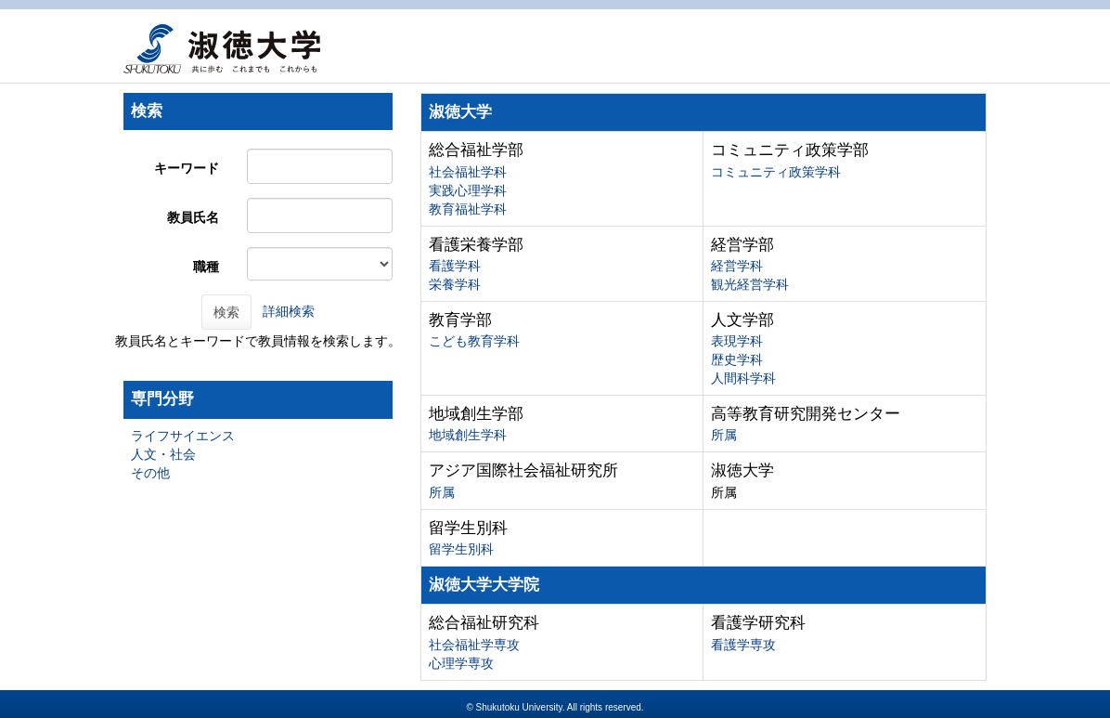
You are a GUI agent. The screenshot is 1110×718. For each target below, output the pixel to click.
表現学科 (737, 340)
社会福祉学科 (468, 171)
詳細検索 (289, 311)
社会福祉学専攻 (474, 644)
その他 (150, 472)
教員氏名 (193, 217)
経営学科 (737, 265)
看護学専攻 (743, 644)
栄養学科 (455, 284)
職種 (206, 266)
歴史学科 (737, 359)
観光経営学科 (750, 284)
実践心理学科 (468, 190)
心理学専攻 (461, 663)
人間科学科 (743, 378)
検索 (226, 312)
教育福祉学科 (468, 209)
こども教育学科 (474, 340)
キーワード (186, 168)
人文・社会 (163, 454)
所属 (724, 434)
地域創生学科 (468, 434)
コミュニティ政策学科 (776, 171)
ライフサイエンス (183, 435)
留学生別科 (461, 549)
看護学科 (455, 265)
